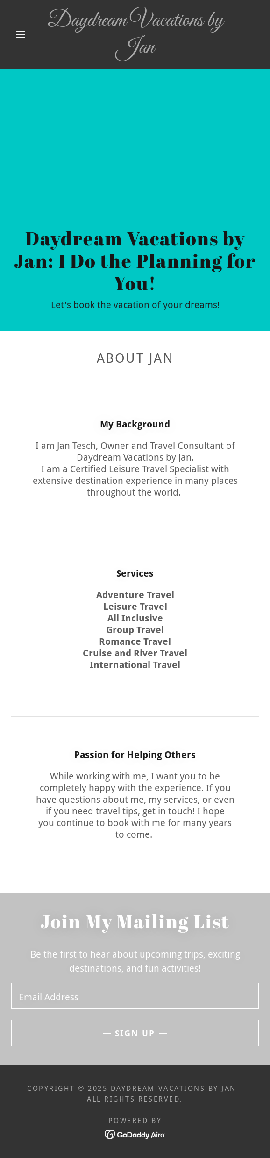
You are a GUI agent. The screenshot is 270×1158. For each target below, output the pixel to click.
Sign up (135, 1033)
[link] (135, 34)
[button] (23, 34)
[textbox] (135, 996)
